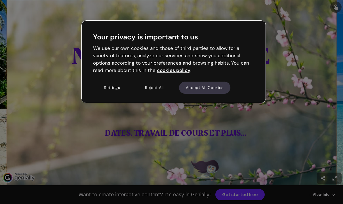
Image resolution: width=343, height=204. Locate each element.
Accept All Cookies (205, 87)
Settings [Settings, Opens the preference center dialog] (112, 87)
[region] (173, 61)
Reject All (154, 87)
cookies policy (173, 70)
